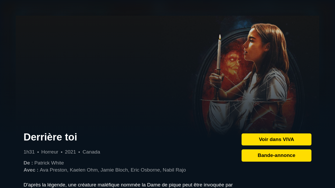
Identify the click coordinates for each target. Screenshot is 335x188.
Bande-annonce (276, 155)
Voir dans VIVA (276, 139)
